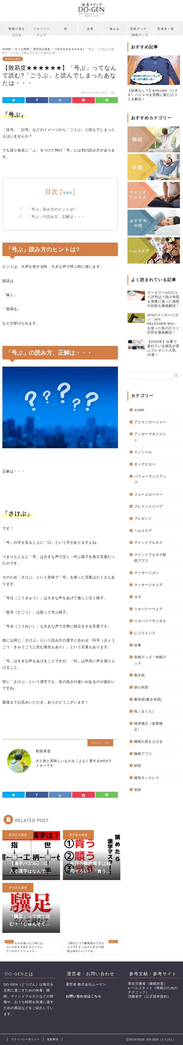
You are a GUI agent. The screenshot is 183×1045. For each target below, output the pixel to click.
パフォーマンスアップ (150, 479)
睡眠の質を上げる (17, 31)
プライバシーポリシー (25, 1039)
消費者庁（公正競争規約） (149, 996)
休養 (90, 28)
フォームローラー (148, 494)
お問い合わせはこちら (84, 996)
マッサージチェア (148, 585)
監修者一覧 (166, 28)
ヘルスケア (143, 530)
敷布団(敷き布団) (148, 699)
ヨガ (137, 597)
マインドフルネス (148, 542)
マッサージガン (146, 573)
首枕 (137, 789)
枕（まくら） (145, 711)
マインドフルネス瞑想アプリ (150, 558)
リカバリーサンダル (150, 621)
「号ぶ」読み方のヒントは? (51, 209)
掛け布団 (141, 687)
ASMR (139, 410)
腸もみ (115, 28)
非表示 (67, 192)
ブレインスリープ (148, 506)
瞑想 (137, 765)
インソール (143, 452)
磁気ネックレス (146, 778)
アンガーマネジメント (150, 437)
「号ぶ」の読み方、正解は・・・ (56, 216)
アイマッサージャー (150, 422)
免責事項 (52, 1039)
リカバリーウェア (41, 31)
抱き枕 (139, 675)
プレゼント (143, 518)
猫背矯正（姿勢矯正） (148, 727)
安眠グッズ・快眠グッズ (140, 31)
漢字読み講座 (12, 58)
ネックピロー (145, 464)
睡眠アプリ (143, 754)
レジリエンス (145, 633)
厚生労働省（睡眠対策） (147, 983)
